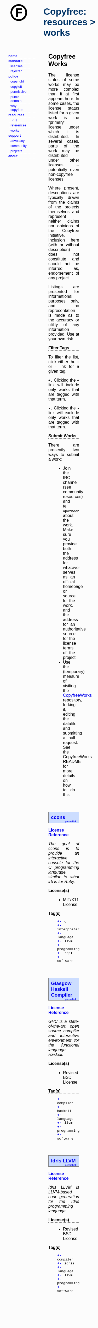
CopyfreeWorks (77, 695)
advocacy (17, 141)
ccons (58, 817)
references (18, 125)
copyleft (16, 87)
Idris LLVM (63, 1178)
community (18, 146)
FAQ (13, 120)
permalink (70, 821)
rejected (16, 71)
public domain (15, 99)
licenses (16, 66)
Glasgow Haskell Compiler (61, 997)
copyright (17, 81)
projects (16, 151)
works (14, 130)
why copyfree (16, 108)
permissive (18, 92)
